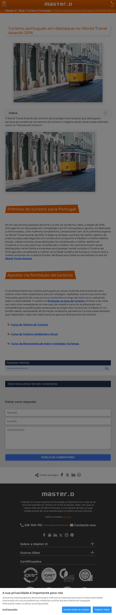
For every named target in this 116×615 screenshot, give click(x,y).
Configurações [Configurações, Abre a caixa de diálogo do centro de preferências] (10, 609)
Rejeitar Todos (102, 609)
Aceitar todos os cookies (76, 609)
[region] (58, 601)
